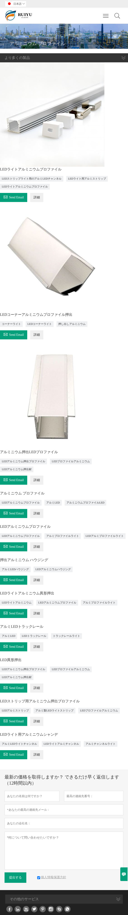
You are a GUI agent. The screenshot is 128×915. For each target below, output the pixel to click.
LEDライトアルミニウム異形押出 (27, 593)
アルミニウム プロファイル (22, 493)
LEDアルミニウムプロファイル (21, 502)
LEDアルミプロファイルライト (104, 536)
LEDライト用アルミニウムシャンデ (29, 734)
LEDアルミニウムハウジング (53, 569)
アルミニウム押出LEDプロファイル (29, 452)
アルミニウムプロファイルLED (85, 502)
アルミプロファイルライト (62, 536)
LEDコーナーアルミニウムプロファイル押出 (36, 314)
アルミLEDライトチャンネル (19, 743)
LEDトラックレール (34, 636)
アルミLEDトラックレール (21, 626)
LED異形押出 (11, 660)
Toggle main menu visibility (106, 13)
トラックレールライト (66, 636)
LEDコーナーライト (39, 324)
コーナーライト (11, 324)
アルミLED (53, 502)
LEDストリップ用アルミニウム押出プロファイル (40, 701)
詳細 (37, 197)
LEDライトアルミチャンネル (61, 743)
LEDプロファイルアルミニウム (71, 461)
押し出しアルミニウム (72, 324)
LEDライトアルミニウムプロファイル (31, 169)
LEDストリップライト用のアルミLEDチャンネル (32, 178)
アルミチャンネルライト (101, 743)
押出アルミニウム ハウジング (24, 560)
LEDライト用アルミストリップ (87, 178)
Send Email (13, 196)
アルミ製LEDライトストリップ (54, 710)
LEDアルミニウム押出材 (17, 469)
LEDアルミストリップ (15, 710)
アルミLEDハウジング (15, 569)
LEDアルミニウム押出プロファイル (23, 461)
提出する (15, 877)
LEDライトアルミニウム (17, 602)
